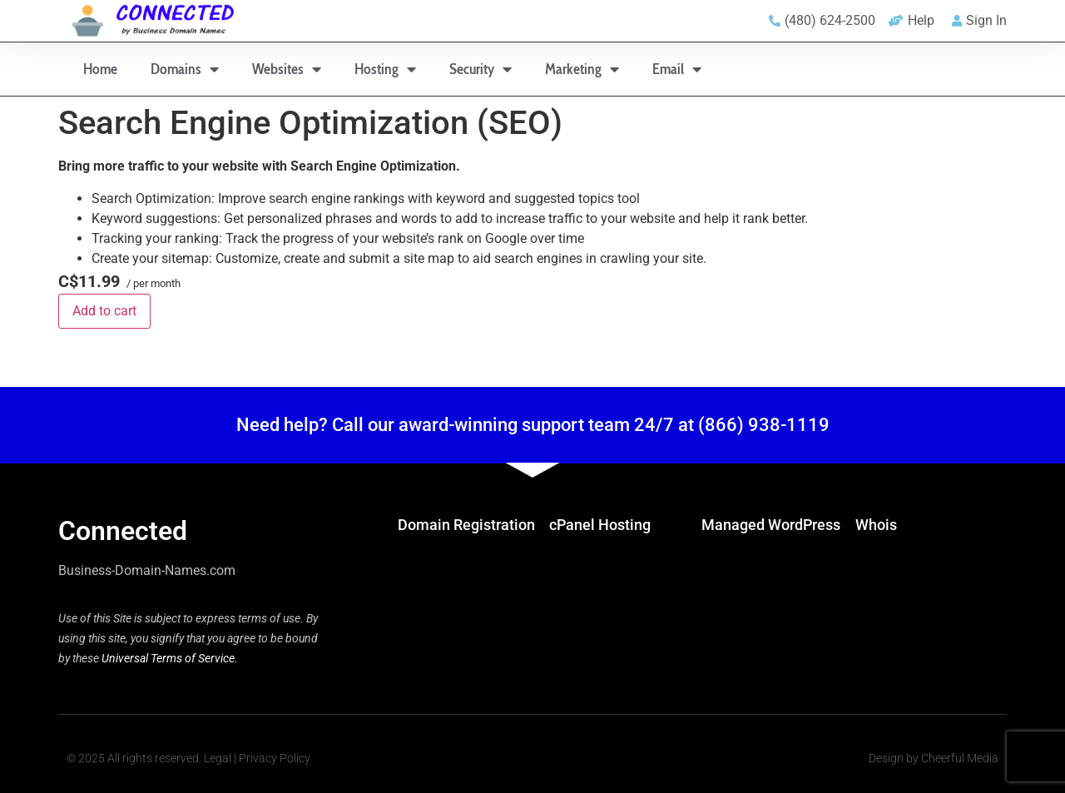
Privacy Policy (274, 758)
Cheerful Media (959, 758)
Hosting (385, 69)
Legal (217, 758)
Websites (286, 69)
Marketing (582, 69)
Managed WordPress (770, 524)
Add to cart (104, 311)
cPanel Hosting (600, 524)
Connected (122, 531)
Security (480, 69)
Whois (876, 524)
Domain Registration (466, 524)
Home (100, 69)
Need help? (282, 424)
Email (676, 69)
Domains (185, 69)
